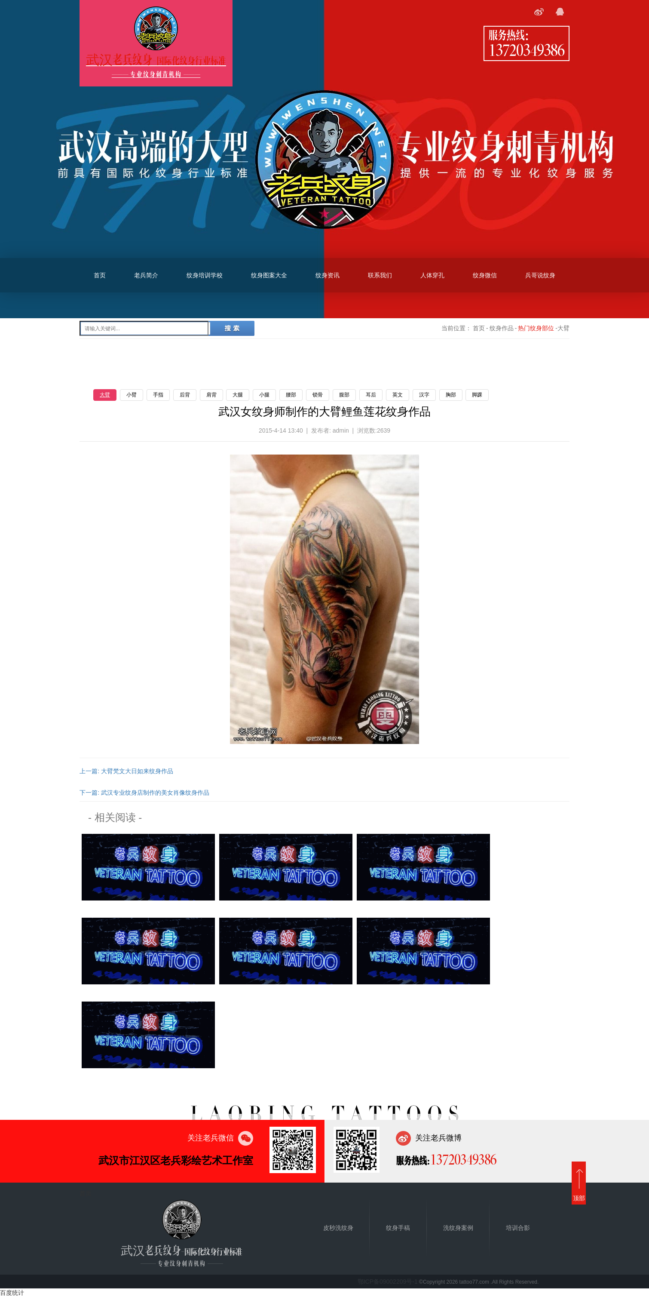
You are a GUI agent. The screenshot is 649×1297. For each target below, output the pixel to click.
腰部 (291, 395)
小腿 (264, 395)
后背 (185, 395)
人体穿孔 (432, 275)
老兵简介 (146, 275)
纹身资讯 (327, 275)
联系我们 (380, 275)
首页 (100, 275)
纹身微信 (485, 275)
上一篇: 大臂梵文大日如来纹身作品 (126, 771)
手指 (158, 395)
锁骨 (317, 395)
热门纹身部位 (536, 328)
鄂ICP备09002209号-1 (388, 1281)
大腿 (238, 395)
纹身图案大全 (269, 275)
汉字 (424, 395)
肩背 (211, 395)
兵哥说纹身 (540, 275)
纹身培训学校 (205, 275)
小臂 (131, 395)
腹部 (344, 395)
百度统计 (12, 1292)
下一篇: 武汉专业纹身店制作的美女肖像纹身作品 (144, 792)
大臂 (105, 395)
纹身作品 (502, 328)
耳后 (371, 395)
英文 (397, 395)
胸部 (451, 395)
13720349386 (526, 49)
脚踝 (477, 395)
